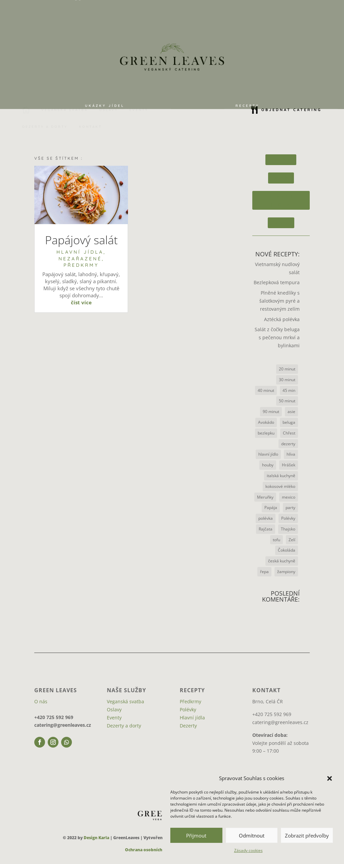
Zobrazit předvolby (307, 835)
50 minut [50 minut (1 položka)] (287, 401)
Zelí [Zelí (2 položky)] (292, 540)
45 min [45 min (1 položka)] (289, 390)
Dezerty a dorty (124, 725)
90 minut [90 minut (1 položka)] (271, 411)
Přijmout (196, 835)
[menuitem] (105, 95)
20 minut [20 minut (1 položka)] (287, 369)
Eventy (114, 717)
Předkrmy (81, 265)
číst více (81, 302)
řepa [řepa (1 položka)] (264, 571)
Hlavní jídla (79, 252)
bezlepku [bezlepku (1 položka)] (266, 433)
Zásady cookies (248, 850)
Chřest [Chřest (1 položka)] (289, 433)
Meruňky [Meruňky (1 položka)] (265, 497)
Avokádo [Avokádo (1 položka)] (266, 422)
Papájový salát (81, 240)
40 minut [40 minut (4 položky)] (266, 390)
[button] (329, 778)
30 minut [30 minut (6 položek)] (287, 380)
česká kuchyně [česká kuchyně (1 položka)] (281, 561)
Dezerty (281, 222)
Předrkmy (281, 159)
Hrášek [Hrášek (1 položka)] (288, 465)
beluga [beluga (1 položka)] (289, 422)
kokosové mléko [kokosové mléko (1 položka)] (280, 486)
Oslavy (114, 709)
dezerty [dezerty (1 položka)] (288, 444)
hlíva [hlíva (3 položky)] (291, 454)
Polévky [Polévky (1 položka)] (288, 518)
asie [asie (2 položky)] (291, 411)
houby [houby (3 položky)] (267, 465)
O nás (40, 701)
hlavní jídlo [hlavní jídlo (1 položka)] (268, 454)
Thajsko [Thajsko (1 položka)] (288, 529)
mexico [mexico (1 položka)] (288, 497)
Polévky (281, 178)
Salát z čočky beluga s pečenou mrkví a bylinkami (277, 337)
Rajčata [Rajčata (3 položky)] (265, 529)
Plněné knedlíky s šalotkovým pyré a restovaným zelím (279, 301)
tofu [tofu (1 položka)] (276, 540)
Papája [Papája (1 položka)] (270, 507)
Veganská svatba (125, 701)
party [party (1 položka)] (290, 507)
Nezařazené (80, 259)
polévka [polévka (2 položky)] (265, 518)
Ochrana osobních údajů (150, 850)
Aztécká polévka (282, 319)
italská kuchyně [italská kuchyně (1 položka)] (281, 475)
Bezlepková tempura (277, 282)
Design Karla (96, 838)
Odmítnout (251, 835)
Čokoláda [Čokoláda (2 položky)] (286, 550)
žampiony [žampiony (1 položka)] (286, 571)
